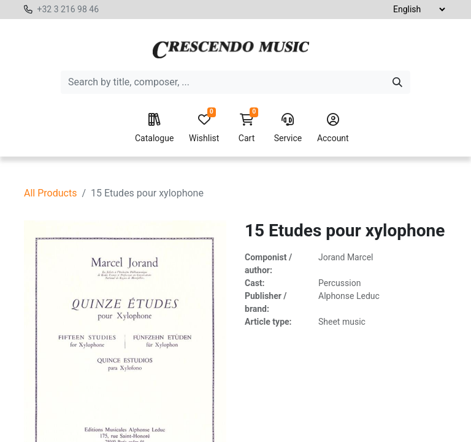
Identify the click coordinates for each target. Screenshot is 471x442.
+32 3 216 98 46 (68, 9)
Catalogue (154, 128)
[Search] (397, 82)
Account (333, 128)
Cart (246, 128)
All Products (50, 193)
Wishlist (204, 128)
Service (288, 128)
